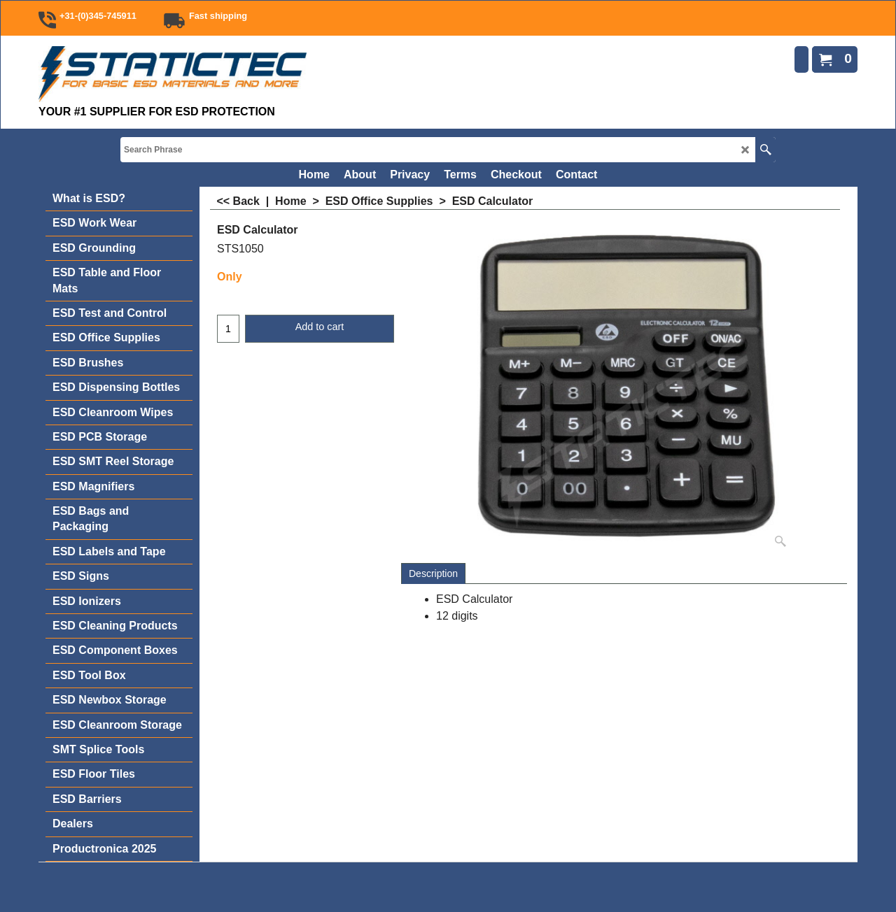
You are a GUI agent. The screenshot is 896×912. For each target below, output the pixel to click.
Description (433, 573)
